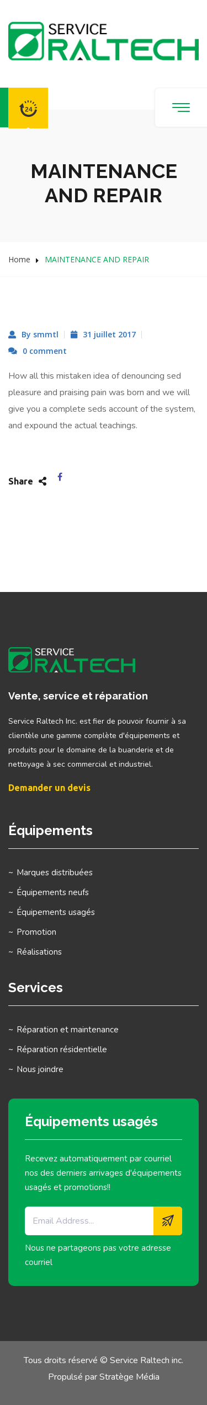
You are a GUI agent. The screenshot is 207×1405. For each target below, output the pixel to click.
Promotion (36, 932)
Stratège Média (129, 1377)
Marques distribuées (55, 872)
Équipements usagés (56, 912)
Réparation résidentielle (62, 1049)
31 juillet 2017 (109, 334)
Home (19, 259)
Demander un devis (49, 788)
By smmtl (40, 334)
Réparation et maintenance (68, 1029)
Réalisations (39, 951)
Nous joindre (40, 1069)
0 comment (45, 351)
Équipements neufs (53, 892)
